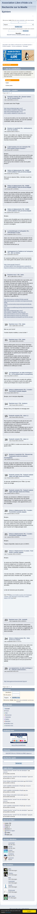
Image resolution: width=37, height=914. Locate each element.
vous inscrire (31, 20)
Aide (6, 713)
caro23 (10, 885)
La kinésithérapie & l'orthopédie (16, 231)
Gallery (7, 719)
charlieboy (11, 854)
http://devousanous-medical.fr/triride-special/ (16, 299)
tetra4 (31, 776)
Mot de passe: (7, 695)
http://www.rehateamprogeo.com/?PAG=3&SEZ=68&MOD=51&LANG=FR (15, 112)
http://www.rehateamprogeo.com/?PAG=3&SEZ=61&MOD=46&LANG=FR (15, 109)
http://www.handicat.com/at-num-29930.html (16, 314)
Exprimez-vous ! (12, 274)
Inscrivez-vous (9, 725)
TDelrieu (10, 873)
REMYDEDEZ (29, 781)
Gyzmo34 (11, 858)
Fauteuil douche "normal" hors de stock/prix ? (15, 770)
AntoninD (5, 772)
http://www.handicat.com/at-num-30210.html (16, 315)
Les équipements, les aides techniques (20, 372)
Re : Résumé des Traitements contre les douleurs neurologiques (18, 456)
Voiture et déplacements (14, 170)
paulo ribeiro (11, 896)
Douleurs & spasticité (13, 128)
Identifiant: (8, 692)
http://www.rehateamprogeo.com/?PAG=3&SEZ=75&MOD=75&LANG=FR (15, 311)
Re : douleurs (23, 403)
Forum (7, 710)
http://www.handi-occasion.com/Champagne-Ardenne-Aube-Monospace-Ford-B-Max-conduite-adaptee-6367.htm (18, 596)
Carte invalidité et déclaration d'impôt (13, 786)
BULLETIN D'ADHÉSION (19, 745)
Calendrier (8, 717)
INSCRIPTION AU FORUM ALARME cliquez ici (18, 34)
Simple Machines (25, 908)
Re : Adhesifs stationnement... (18, 669)
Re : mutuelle (23, 619)
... (10, 93)
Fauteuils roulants (12, 96)
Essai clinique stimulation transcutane (13, 781)
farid (27, 795)
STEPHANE (11, 890)
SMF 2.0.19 (12, 908)
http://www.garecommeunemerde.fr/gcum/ (15, 681)
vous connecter (20, 20)
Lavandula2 (11, 843)
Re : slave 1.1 (24, 415)
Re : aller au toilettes (14, 253)
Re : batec (21, 274)
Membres (7, 721)
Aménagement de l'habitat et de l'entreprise (20, 251)
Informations (8, 912)
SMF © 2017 (18, 908)
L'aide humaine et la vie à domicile (17, 147)
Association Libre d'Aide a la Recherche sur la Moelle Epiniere (17, 7)
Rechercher (8, 715)
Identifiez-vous (9, 723)
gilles (26, 790)
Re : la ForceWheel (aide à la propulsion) (21, 374)
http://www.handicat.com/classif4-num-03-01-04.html (18, 317)
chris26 (10, 846)
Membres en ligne (10, 830)
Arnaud (10, 850)
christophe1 (28, 785)
